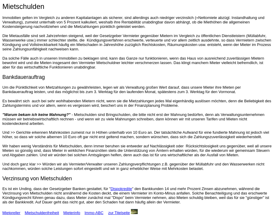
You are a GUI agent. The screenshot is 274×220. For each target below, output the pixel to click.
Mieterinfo (71, 213)
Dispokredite (121, 188)
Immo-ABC (94, 213)
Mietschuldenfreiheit (42, 213)
